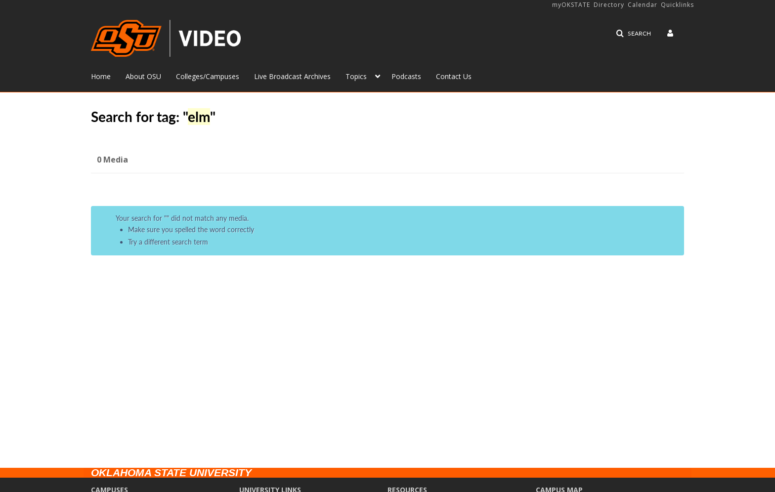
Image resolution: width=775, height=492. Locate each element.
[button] (633, 33)
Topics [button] (356, 76)
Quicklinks (677, 4)
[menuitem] (108, 75)
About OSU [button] (143, 76)
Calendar (642, 4)
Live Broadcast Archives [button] (292, 76)
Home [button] (101, 76)
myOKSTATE (571, 4)
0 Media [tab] (112, 159)
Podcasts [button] (406, 76)
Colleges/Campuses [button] (207, 76)
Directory (609, 4)
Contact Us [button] (454, 76)
